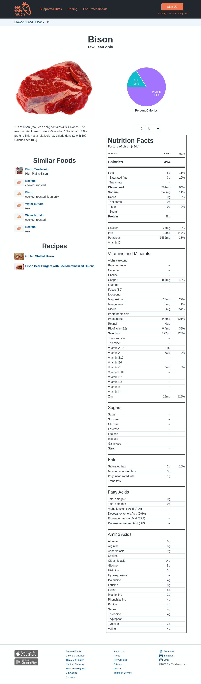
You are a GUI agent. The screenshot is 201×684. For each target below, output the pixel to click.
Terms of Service (123, 672)
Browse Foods (73, 651)
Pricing (72, 9)
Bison (39, 22)
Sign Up (172, 6)
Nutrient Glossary (75, 664)
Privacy (118, 664)
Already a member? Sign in (172, 13)
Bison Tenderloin (36, 169)
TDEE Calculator (75, 659)
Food (29, 22)
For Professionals (95, 9)
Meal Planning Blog (76, 668)
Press (117, 655)
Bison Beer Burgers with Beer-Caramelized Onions (60, 266)
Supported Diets (51, 9)
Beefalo (30, 180)
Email (164, 660)
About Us (119, 651)
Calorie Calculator (75, 655)
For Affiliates (120, 659)
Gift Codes (71, 672)
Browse (19, 22)
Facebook (166, 651)
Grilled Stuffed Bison (39, 256)
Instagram (166, 656)
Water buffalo (34, 203)
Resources (71, 677)
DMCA (117, 668)
